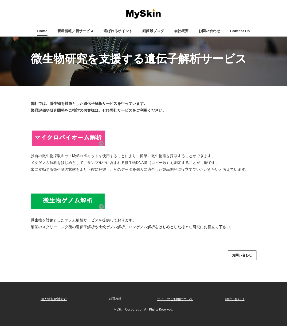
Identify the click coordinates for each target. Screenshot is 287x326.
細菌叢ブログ (153, 31)
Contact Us (240, 31)
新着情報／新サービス (75, 31)
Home (42, 31)
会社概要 (181, 31)
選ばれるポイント (118, 31)
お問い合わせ (209, 31)
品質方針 (115, 298)
